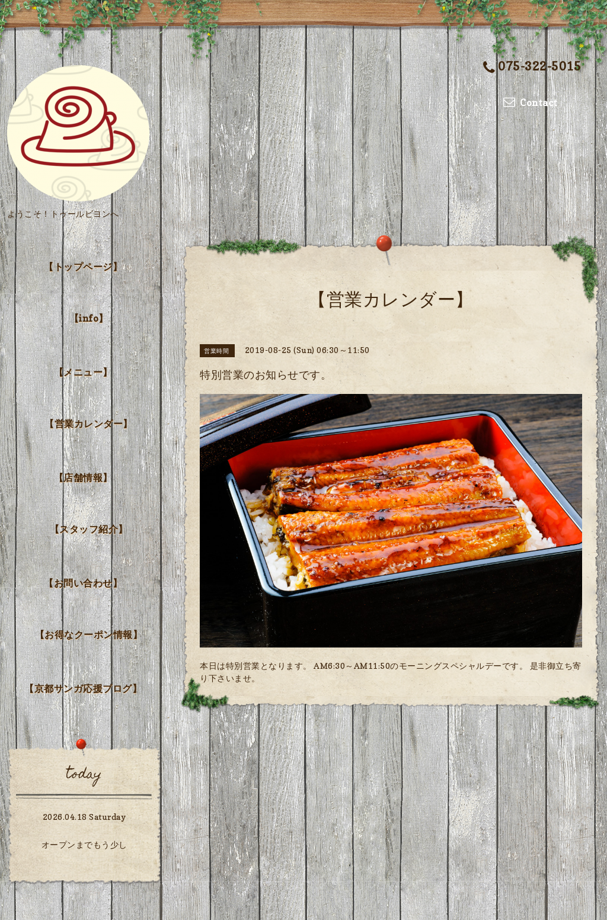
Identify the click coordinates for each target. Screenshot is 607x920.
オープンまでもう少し (84, 844)
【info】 (88, 318)
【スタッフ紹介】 (89, 529)
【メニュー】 (83, 372)
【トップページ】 (83, 267)
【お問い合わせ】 (83, 583)
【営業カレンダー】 (88, 423)
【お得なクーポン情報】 (89, 634)
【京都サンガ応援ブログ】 (83, 688)
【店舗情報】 (83, 477)
